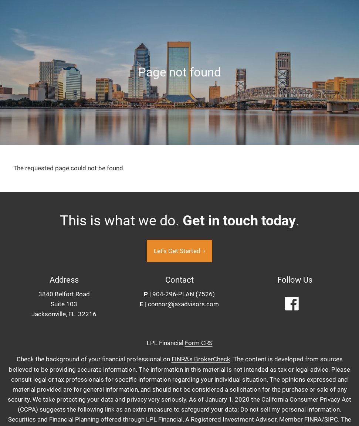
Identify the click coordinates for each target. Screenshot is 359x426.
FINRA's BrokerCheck (201, 359)
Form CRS (199, 343)
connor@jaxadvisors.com (183, 304)
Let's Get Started (179, 251)
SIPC (331, 419)
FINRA (313, 419)
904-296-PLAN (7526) (183, 294)
